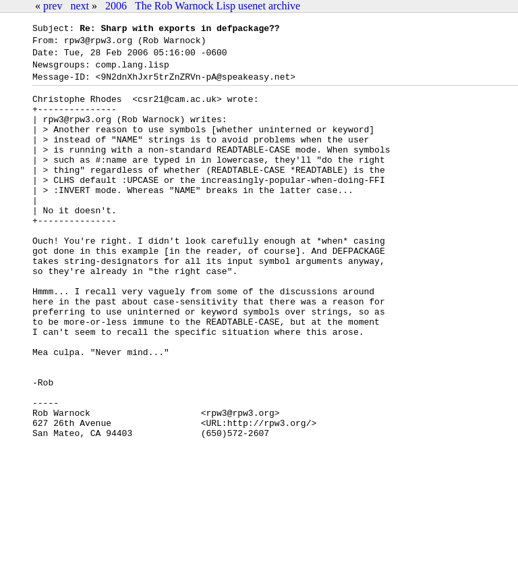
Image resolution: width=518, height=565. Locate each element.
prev (52, 5)
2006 (116, 5)
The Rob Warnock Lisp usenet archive (217, 5)
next (79, 5)
